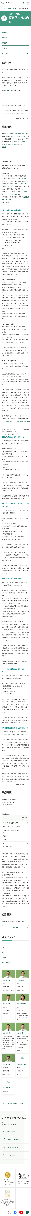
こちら (9, 113)
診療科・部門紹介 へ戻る (15, 1104)
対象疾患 (9, 91)
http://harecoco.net (8, 434)
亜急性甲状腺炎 (19, 134)
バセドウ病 (10, 134)
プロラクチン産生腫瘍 (11, 194)
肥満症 (4, 147)
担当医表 (15, 927)
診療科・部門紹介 (12, 8)
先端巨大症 (15, 142)
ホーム (3, 8)
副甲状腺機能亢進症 (14, 144)
